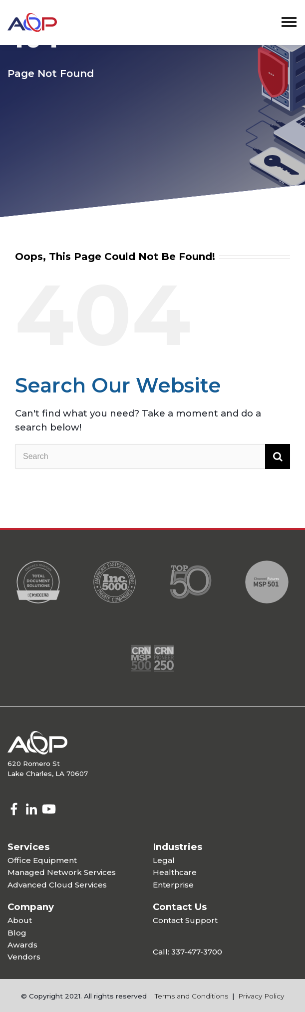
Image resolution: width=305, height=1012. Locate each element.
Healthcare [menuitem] (175, 872)
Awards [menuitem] (22, 945)
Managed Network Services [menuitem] (61, 872)
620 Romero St (33, 764)
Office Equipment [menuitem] (42, 860)
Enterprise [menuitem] (173, 885)
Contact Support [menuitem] (185, 920)
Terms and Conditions (191, 996)
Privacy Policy (261, 996)
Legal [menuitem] (164, 860)
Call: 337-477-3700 (187, 951)
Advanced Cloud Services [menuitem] (57, 885)
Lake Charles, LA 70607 (47, 774)
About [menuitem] (19, 920)
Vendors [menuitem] (23, 957)
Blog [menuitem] (16, 933)
